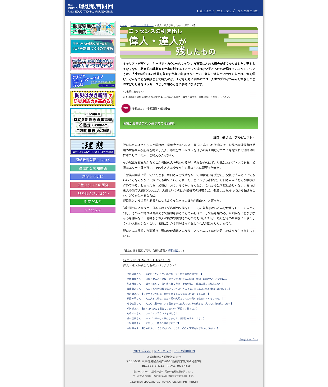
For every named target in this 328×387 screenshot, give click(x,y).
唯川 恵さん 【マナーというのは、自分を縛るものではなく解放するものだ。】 (168, 293)
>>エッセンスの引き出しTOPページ (146, 260)
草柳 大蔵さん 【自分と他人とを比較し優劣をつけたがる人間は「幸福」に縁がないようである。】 (179, 279)
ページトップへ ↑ (248, 339)
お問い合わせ (205, 11)
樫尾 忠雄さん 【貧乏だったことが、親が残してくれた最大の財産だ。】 (165, 274)
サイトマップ (226, 11)
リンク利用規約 (248, 11)
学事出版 (173, 250)
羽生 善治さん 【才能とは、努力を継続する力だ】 (153, 323)
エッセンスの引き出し (142, 25)
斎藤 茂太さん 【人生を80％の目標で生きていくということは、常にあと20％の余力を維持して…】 (179, 288)
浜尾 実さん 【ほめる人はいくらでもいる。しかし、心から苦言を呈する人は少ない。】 (173, 328)
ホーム (123, 25)
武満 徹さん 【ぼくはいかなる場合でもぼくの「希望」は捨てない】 (163, 308)
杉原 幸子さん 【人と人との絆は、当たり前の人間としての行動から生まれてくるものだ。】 (175, 298)
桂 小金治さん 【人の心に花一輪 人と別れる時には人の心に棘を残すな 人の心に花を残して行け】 (180, 303)
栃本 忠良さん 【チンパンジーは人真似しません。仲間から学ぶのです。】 (166, 318)
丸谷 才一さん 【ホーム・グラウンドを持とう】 (152, 313)
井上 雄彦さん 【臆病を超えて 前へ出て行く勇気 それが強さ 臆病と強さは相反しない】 (175, 283)
